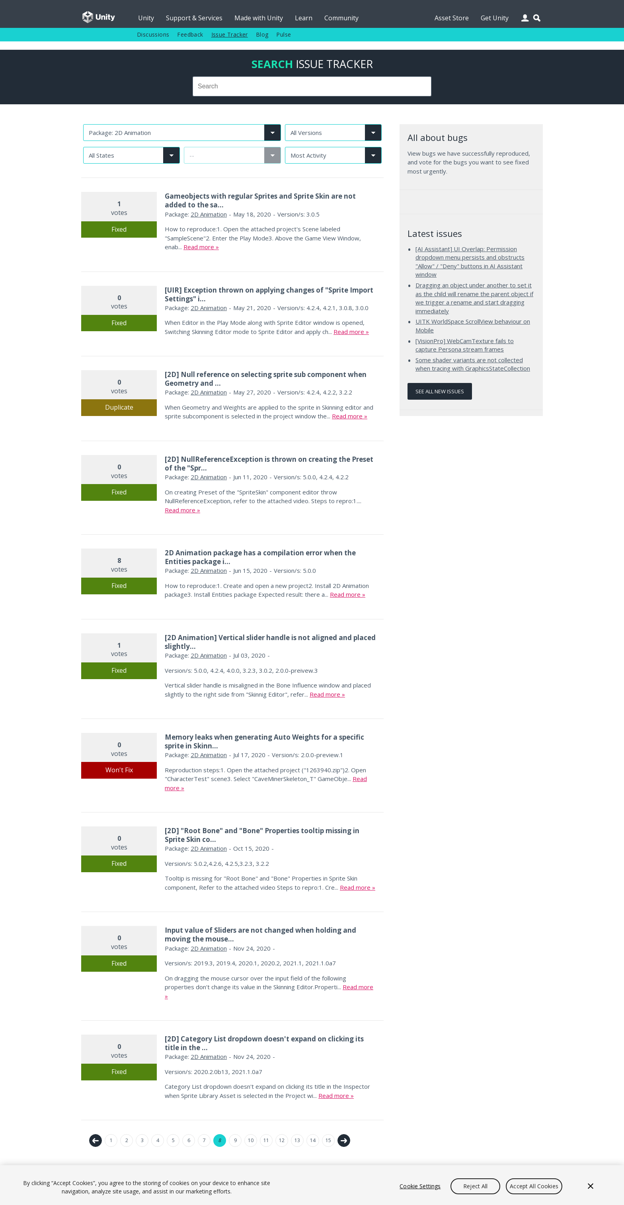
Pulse (283, 34)
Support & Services (194, 18)
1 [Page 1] (111, 1140)
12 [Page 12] (282, 1140)
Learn (303, 18)
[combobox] (312, 86)
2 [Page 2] (126, 1140)
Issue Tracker (229, 34)
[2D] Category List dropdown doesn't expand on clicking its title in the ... (264, 1043)
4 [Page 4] (157, 1140)
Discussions (153, 34)
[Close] (590, 1186)
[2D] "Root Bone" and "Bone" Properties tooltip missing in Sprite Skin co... (262, 835)
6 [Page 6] (188, 1140)
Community (341, 18)
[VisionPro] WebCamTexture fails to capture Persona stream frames (464, 345)
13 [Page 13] (297, 1140)
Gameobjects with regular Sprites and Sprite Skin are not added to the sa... (260, 200)
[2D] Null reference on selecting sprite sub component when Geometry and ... (266, 379)
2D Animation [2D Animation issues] (209, 214)
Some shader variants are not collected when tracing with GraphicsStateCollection (472, 364)
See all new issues (439, 391)
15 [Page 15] (328, 1140)
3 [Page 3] (142, 1140)
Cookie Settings (420, 1186)
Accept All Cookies (534, 1186)
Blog (262, 34)
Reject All (475, 1186)
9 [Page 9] (235, 1140)
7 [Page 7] (204, 1140)
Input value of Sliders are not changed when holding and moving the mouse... (260, 934)
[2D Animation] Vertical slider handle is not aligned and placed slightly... (270, 642)
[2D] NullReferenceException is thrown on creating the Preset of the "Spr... (269, 464)
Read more (198, 247)
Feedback (190, 34)
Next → (343, 1140)
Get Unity (495, 18)
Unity (146, 18)
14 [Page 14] (313, 1140)
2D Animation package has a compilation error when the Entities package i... (260, 557)
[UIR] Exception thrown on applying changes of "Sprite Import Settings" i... (269, 294)
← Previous (95, 1140)
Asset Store (452, 18)
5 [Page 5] (173, 1140)
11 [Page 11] (266, 1140)
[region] (312, 1185)
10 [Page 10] (251, 1140)
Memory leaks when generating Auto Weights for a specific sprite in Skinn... (264, 741)
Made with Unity (258, 18)
